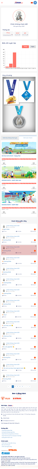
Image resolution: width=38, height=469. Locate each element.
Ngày (32, 46)
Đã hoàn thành (27, 138)
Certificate (33, 163)
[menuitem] (8, 386)
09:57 (17, 33)
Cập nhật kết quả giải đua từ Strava (10, 433)
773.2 (8, 33)
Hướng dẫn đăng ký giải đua (8, 432)
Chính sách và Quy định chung (9, 443)
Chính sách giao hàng (7, 446)
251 (25, 33)
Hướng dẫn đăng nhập (7, 430)
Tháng (25, 46)
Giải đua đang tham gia (10, 138)
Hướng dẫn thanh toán (7, 437)
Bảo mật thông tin (6, 444)
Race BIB (4, 163)
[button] (32, 2)
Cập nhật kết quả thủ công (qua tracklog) (11, 435)
